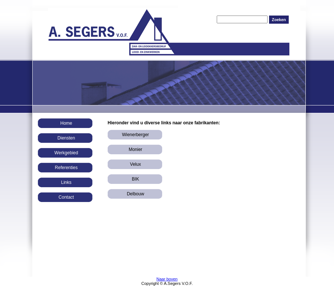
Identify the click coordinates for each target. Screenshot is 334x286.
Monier (136, 149)
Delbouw (135, 193)
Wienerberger (135, 134)
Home (66, 123)
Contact (66, 197)
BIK (135, 179)
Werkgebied (66, 152)
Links (66, 182)
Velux (135, 164)
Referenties (66, 167)
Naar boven (167, 279)
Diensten (66, 138)
